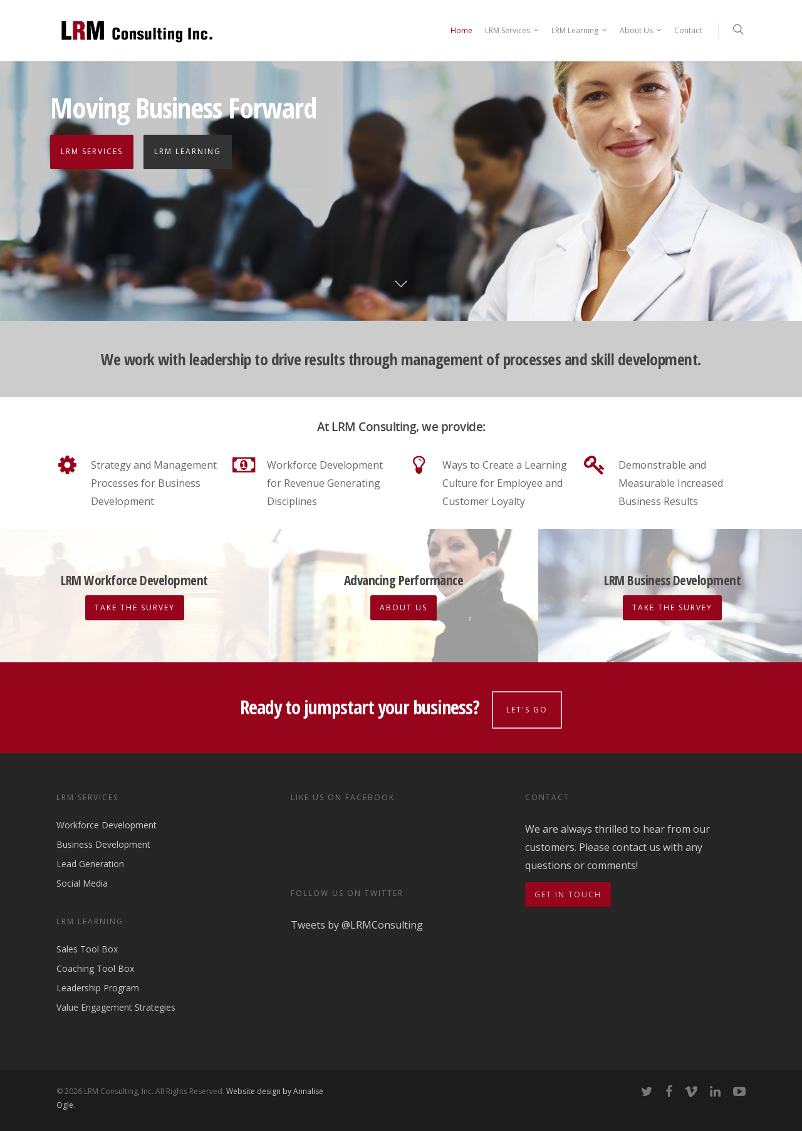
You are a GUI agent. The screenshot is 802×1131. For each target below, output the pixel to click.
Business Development (103, 841)
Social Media (82, 880)
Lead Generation (90, 861)
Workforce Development (106, 822)
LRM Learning (579, 30)
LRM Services (512, 30)
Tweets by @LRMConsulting (357, 922)
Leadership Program (97, 985)
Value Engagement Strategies (115, 1004)
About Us (641, 30)
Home (461, 30)
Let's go (528, 706)
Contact (688, 30)
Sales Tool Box (87, 946)
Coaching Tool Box (95, 965)
